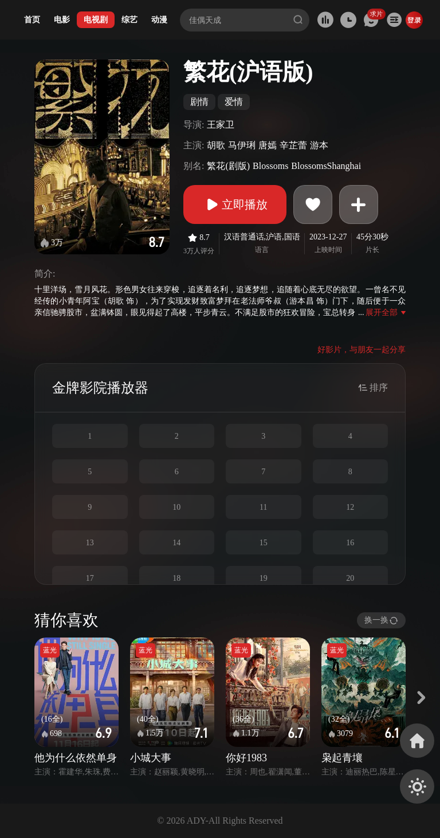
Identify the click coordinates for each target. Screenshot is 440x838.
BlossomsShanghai (326, 166)
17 (90, 578)
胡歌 (216, 145)
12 (350, 507)
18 (176, 578)
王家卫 (220, 124)
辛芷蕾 (293, 145)
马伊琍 (242, 145)
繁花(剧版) (228, 166)
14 (176, 542)
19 (264, 578)
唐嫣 (267, 145)
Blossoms (270, 166)
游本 (319, 145)
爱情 (234, 102)
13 (90, 542)
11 (263, 507)
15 (264, 542)
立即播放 (235, 204)
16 (350, 542)
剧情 (199, 102)
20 (350, 578)
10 (176, 507)
